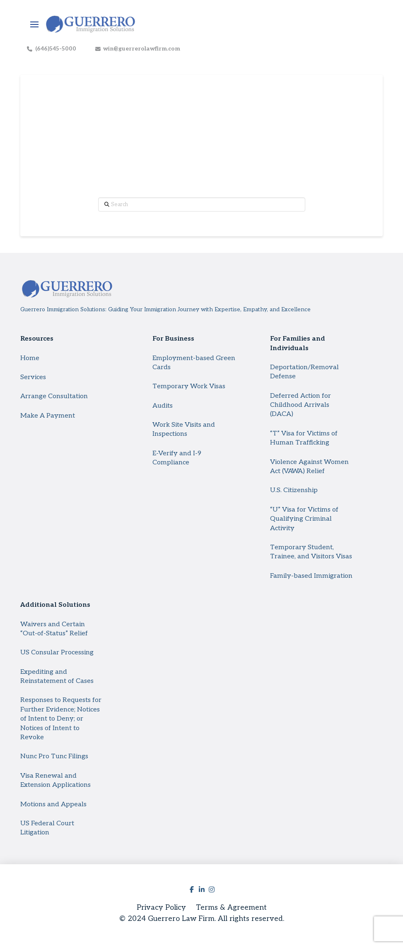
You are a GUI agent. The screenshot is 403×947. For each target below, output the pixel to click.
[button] (34, 24)
